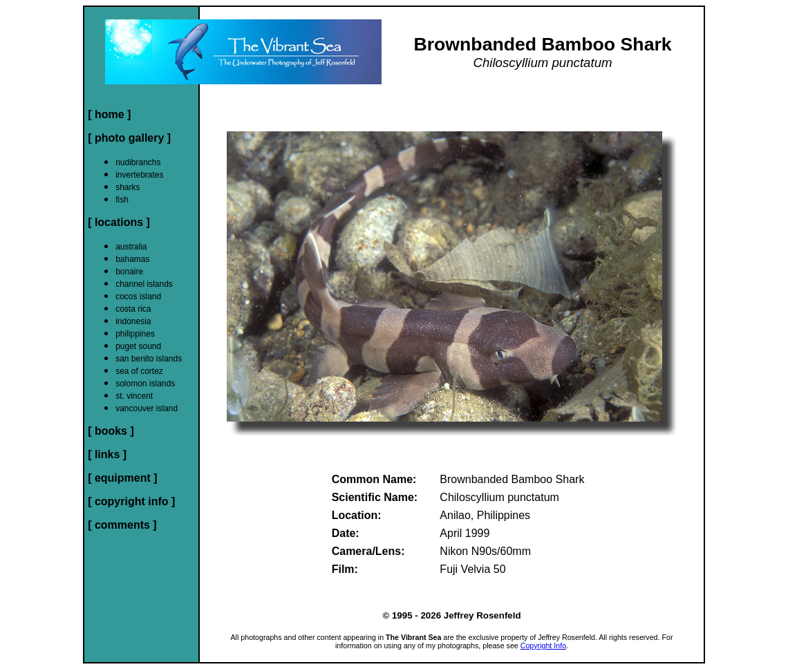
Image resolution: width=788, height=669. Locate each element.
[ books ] (111, 431)
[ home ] (109, 114)
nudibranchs (137, 162)
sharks (127, 187)
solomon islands (145, 383)
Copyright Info (543, 645)
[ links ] (107, 454)
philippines (135, 334)
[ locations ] (119, 222)
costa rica (133, 309)
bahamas (132, 259)
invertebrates (139, 175)
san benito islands (148, 359)
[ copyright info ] (131, 501)
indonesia (133, 321)
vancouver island (146, 408)
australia (131, 247)
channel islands (144, 284)
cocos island (138, 296)
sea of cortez (139, 371)
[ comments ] (122, 525)
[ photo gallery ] (129, 138)
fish (122, 200)
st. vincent (134, 396)
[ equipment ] (122, 478)
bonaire (129, 271)
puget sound (138, 346)
